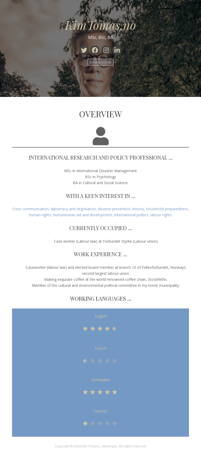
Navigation (100, 62)
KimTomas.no (100, 25)
